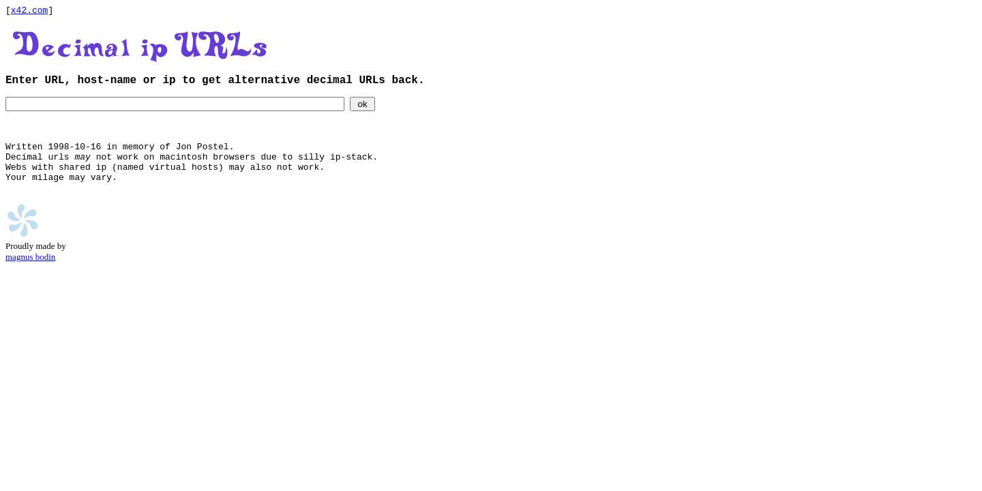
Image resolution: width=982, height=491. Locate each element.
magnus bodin (30, 280)
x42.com (29, 11)
